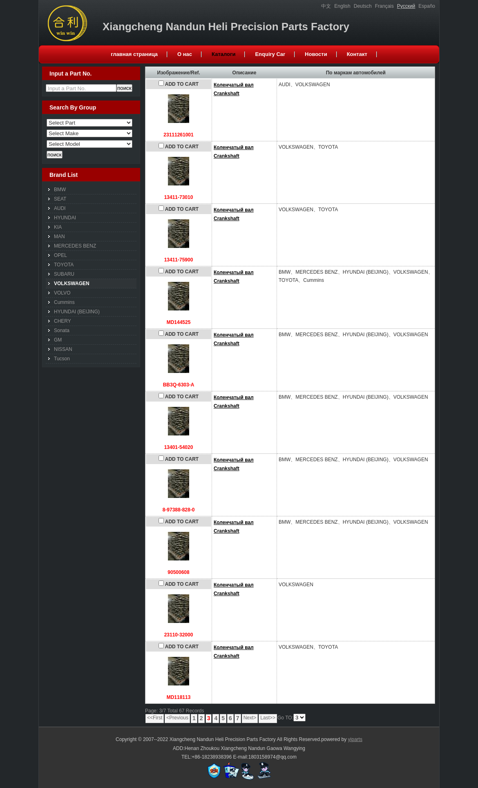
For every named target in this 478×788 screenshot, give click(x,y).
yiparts (355, 739)
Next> (250, 718)
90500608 (178, 572)
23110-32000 (178, 635)
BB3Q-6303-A (178, 385)
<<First (154, 718)
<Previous (177, 718)
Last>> (267, 718)
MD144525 (179, 322)
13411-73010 (178, 197)
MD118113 (179, 697)
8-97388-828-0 (179, 510)
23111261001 (178, 135)
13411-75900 (178, 260)
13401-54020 (178, 447)
